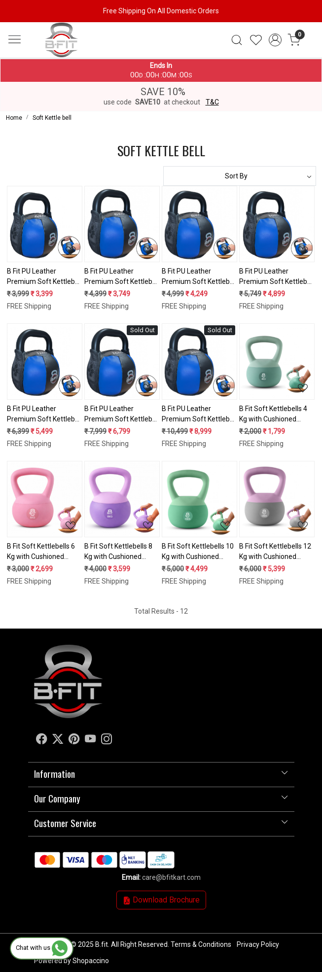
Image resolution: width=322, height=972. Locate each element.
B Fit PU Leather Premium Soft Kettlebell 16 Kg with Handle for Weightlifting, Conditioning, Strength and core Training (121, 414)
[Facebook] (41, 740)
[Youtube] (90, 740)
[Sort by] (240, 176)
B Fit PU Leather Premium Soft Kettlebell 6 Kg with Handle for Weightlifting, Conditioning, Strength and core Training (121, 277)
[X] (57, 740)
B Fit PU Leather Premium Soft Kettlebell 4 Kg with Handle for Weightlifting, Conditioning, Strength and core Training (44, 277)
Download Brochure (161, 899)
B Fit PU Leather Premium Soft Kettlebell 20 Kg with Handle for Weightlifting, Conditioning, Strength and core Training (199, 414)
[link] (237, 40)
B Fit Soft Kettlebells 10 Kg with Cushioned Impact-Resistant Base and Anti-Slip (198, 552)
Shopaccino (90, 961)
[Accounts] (275, 40)
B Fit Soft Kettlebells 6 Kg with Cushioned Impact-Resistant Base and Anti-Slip (42, 552)
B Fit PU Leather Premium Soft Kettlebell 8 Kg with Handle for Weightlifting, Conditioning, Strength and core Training (199, 277)
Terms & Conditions (201, 944)
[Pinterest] (74, 740)
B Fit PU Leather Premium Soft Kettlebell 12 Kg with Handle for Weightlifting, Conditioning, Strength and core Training (44, 414)
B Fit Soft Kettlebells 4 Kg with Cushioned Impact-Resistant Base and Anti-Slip (274, 414)
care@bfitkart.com (171, 877)
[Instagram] (106, 740)
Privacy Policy (258, 944)
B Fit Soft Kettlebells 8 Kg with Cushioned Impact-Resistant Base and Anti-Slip (119, 552)
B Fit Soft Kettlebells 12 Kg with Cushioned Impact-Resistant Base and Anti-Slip (275, 552)
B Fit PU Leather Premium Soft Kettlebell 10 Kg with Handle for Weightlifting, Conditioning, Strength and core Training (276, 277)
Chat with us (42, 947)
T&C (212, 102)
